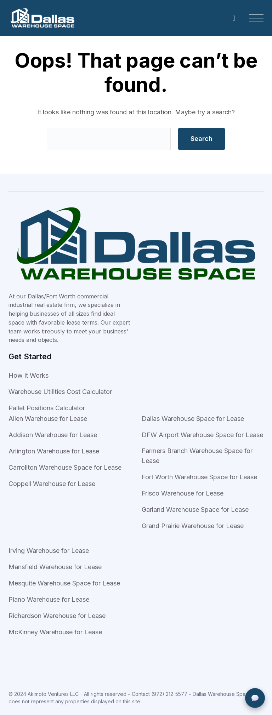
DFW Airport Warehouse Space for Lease (202, 435)
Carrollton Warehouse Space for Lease (64, 467)
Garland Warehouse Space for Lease (195, 509)
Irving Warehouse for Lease (48, 550)
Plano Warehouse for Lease (48, 599)
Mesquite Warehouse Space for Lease (64, 583)
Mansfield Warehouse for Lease (55, 567)
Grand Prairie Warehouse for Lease (193, 526)
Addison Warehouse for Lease (52, 435)
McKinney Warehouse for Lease (55, 632)
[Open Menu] (256, 18)
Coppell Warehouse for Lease (51, 483)
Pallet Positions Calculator (46, 408)
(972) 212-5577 (169, 694)
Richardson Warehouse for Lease (57, 615)
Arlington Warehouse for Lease (53, 451)
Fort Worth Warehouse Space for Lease (199, 477)
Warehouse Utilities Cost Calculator (60, 391)
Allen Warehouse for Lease (47, 418)
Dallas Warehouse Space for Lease (193, 418)
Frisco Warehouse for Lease (182, 493)
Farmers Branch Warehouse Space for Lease (197, 455)
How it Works (28, 375)
